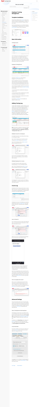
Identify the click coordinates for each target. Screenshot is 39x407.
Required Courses (4, 12)
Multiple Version (18, 77)
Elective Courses (4, 13)
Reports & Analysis (4, 32)
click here (22, 19)
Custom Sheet (19, 306)
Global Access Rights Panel (24, 316)
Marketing (3, 24)
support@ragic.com (24, 360)
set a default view (18, 98)
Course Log (33, 19)
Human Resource (4, 22)
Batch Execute (19, 275)
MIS (2, 29)
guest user (13, 321)
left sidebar (16, 140)
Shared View (25, 140)
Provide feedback (19, 365)
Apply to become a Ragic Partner (4, 43)
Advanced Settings (34, 20)
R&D (2, 30)
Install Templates (14, 27)
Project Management (4, 23)
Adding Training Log (34, 14)
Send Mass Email (22, 203)
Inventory (3, 17)
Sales (2, 16)
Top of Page (13, 365)
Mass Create (25, 166)
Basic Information (34, 13)
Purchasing (3, 18)
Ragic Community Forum (4, 49)
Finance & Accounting (4, 25)
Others (3, 31)
